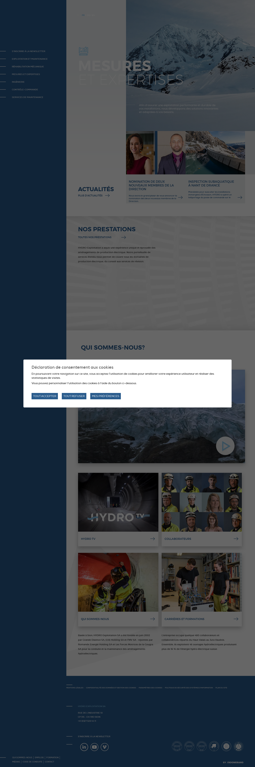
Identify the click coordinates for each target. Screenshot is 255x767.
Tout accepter (44, 396)
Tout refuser (74, 396)
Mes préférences (105, 396)
